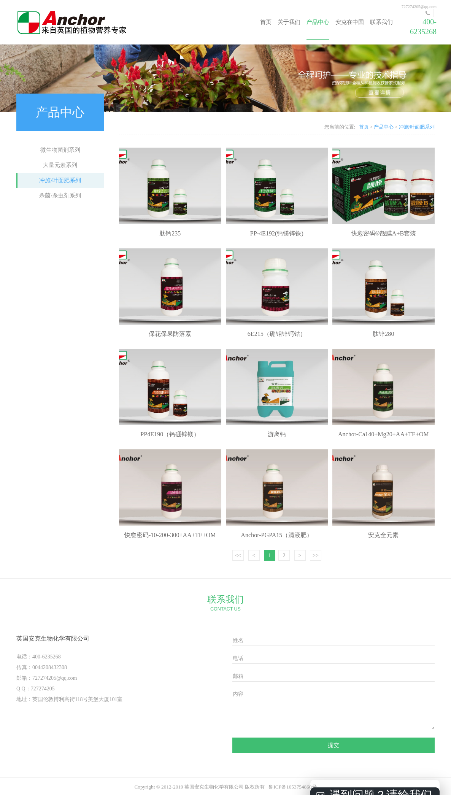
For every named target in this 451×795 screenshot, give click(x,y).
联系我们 (381, 22)
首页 (266, 22)
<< (238, 555)
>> (316, 555)
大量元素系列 (60, 165)
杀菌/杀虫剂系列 (60, 195)
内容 (238, 694)
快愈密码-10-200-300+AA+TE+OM (170, 535)
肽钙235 (170, 233)
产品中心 (317, 22)
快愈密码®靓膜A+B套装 (383, 233)
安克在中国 (349, 22)
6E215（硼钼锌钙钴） (277, 334)
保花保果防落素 (170, 334)
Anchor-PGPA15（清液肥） (277, 535)
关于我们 (289, 22)
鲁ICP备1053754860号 (292, 787)
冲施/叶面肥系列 (60, 180)
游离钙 (277, 434)
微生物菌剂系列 (60, 150)
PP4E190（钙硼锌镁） (170, 434)
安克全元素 (383, 535)
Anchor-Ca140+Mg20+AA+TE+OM (383, 434)
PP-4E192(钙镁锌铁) (276, 233)
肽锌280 (383, 334)
